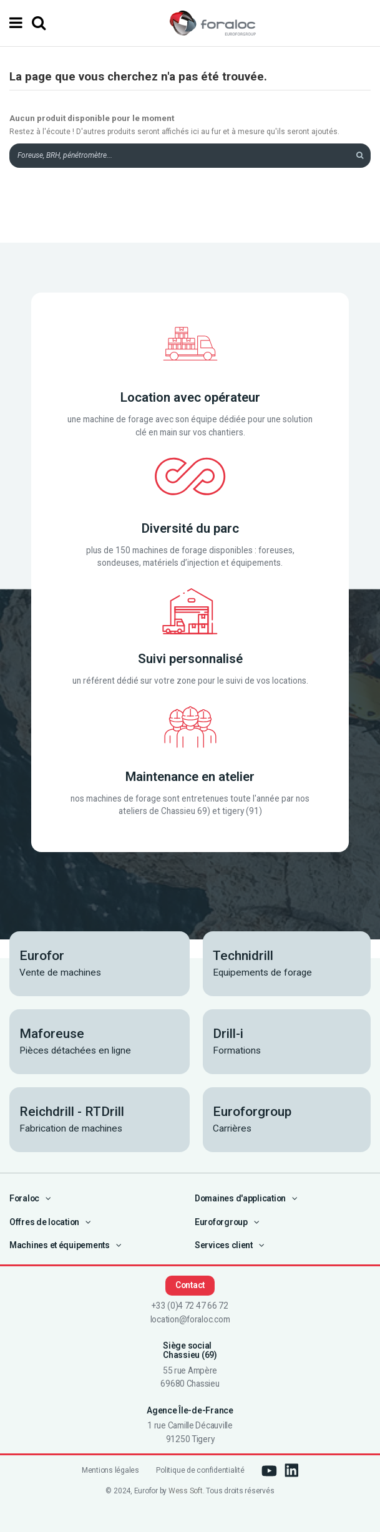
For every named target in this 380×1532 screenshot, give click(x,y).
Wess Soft (185, 1490)
